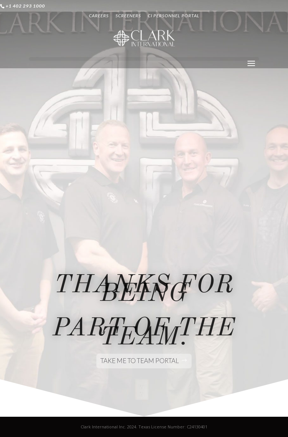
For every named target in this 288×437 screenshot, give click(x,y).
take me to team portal (139, 361)
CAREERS (99, 16)
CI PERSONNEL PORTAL (174, 16)
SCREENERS (128, 16)
